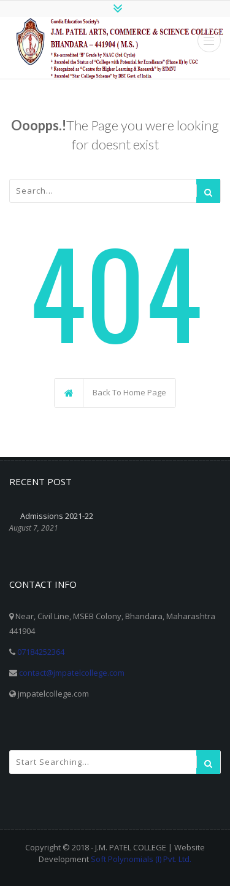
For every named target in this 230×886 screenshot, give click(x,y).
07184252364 (40, 651)
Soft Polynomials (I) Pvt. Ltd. (141, 858)
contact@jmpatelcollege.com (72, 672)
